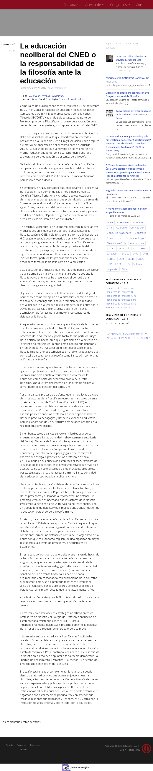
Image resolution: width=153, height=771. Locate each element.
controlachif (7, 44)
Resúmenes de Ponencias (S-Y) (120, 307)
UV (128, 264)
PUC (134, 248)
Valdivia (138, 264)
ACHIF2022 (139, 222)
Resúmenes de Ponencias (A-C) (120, 287)
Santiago (112, 253)
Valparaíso (113, 269)
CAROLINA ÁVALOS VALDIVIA (46, 96)
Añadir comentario (57, 87)
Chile (110, 227)
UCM (121, 258)
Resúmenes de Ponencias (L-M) (121, 299)
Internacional (137, 243)
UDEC (140, 258)
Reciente (120, 43)
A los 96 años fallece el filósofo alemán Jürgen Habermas (126, 210)
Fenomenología (135, 238)
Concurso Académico (119, 232)
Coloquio (121, 227)
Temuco (124, 253)
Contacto (143, 4)
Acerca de (95, 4)
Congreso (140, 232)
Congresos (120, 4)
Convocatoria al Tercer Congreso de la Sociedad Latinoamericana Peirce (133, 114)
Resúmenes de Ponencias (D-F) (120, 291)
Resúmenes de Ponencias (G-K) (121, 295)
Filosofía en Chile (116, 243)
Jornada (111, 248)
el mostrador (75, 99)
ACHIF (110, 222)
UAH (145, 253)
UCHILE (111, 258)
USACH (119, 264)
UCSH (130, 258)
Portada (71, 4)
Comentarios (132, 43)
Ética (124, 269)
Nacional (124, 248)
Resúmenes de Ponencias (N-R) (121, 303)
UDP (109, 264)
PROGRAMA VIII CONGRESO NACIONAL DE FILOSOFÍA (127, 80)
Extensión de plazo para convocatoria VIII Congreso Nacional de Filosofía (127, 94)
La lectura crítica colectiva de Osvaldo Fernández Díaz (131, 58)
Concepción (137, 227)
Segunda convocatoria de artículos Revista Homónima (128, 192)
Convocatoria (114, 238)
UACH (136, 253)
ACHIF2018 (123, 222)
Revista (145, 248)
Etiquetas (110, 47)
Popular (109, 43)
